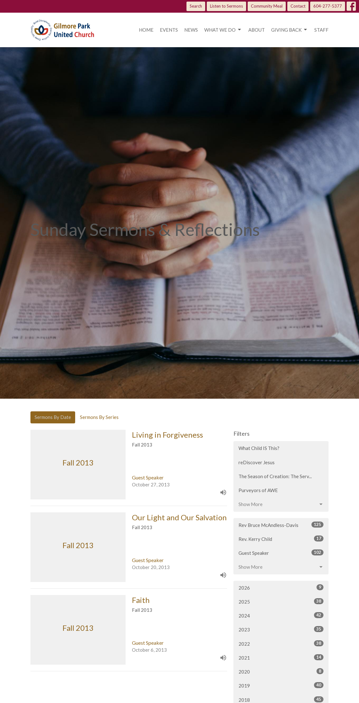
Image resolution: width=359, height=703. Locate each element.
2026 (280, 587)
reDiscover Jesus (256, 462)
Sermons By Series (99, 417)
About (256, 30)
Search (196, 6)
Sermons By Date (53, 417)
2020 (280, 671)
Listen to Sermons (226, 6)
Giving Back (289, 30)
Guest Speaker (280, 552)
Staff (321, 30)
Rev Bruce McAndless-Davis (280, 525)
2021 (280, 657)
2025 (280, 601)
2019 (280, 685)
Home (146, 30)
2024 (280, 615)
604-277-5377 (327, 6)
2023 (280, 629)
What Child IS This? (258, 448)
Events (169, 30)
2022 (280, 643)
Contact (297, 6)
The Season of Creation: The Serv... (275, 476)
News (191, 30)
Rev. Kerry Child (280, 538)
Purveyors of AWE (258, 490)
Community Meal (267, 6)
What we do (223, 30)
